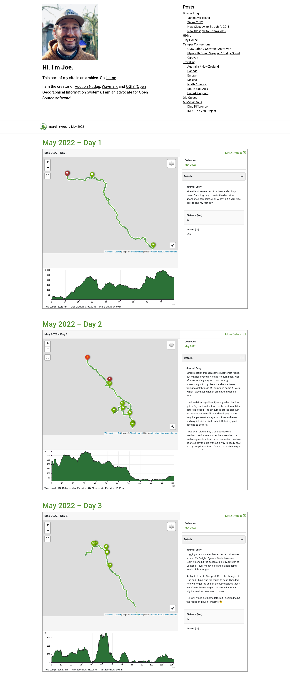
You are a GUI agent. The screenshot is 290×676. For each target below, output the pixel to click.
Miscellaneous (192, 102)
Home (111, 78)
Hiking (187, 35)
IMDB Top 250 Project (201, 111)
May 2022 (190, 164)
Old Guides (190, 97)
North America (197, 84)
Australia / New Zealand (203, 66)
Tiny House (190, 40)
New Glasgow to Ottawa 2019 (206, 31)
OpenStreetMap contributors (164, 252)
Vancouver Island (198, 18)
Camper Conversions (196, 44)
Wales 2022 (195, 22)
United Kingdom (197, 93)
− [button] (47, 168)
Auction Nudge (87, 86)
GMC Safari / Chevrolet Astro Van (209, 49)
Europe (192, 75)
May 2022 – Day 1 (72, 142)
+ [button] (47, 162)
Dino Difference (197, 106)
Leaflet (118, 252)
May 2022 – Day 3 (72, 505)
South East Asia (197, 89)
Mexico (192, 80)
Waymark (110, 86)
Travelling (189, 62)
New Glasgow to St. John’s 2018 (208, 26)
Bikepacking (191, 13)
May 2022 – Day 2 (72, 324)
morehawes (53, 126)
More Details (235, 153)
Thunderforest (136, 252)
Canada (192, 71)
